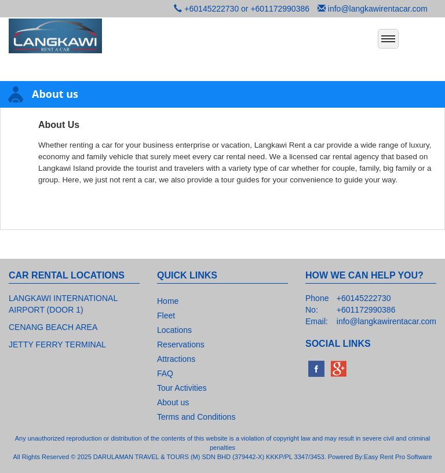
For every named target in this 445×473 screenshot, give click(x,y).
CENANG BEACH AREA (53, 327)
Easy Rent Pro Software (398, 456)
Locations (174, 330)
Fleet (166, 315)
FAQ (165, 373)
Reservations (181, 344)
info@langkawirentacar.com (378, 8)
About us (173, 402)
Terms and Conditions (196, 416)
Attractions (176, 359)
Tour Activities (182, 388)
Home (167, 301)
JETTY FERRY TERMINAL (57, 344)
